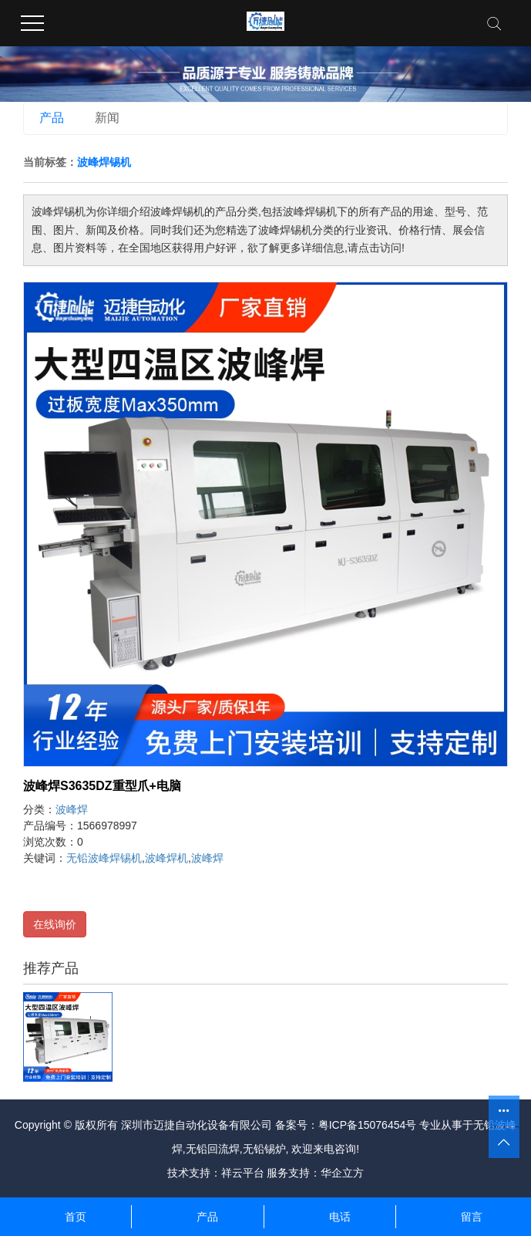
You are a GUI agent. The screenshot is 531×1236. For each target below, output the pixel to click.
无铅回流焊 (213, 1149)
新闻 (107, 117)
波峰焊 (71, 809)
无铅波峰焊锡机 (104, 858)
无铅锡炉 (264, 1149)
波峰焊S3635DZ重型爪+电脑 (102, 785)
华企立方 (342, 1173)
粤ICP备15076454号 (367, 1125)
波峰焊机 (166, 858)
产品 (51, 117)
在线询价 (54, 924)
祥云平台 (242, 1173)
